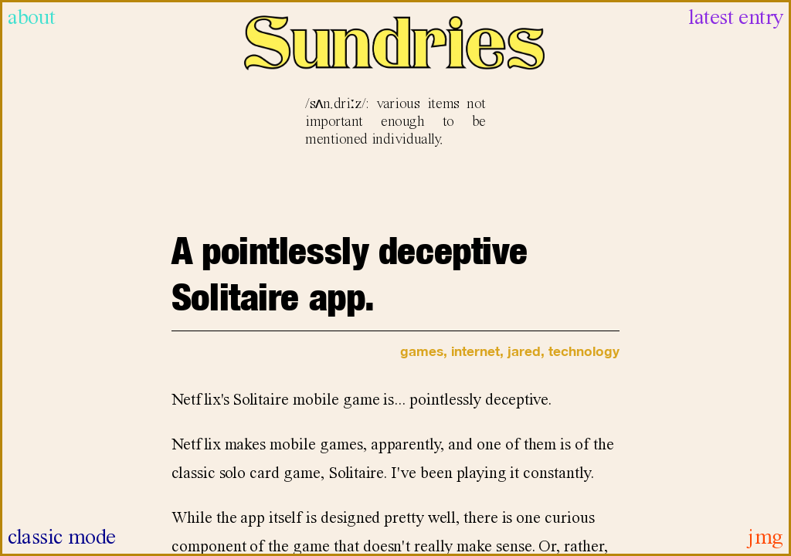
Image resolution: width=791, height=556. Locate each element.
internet (475, 351)
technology (584, 351)
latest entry (735, 18)
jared (524, 351)
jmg (765, 538)
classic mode (62, 538)
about (32, 18)
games (421, 351)
